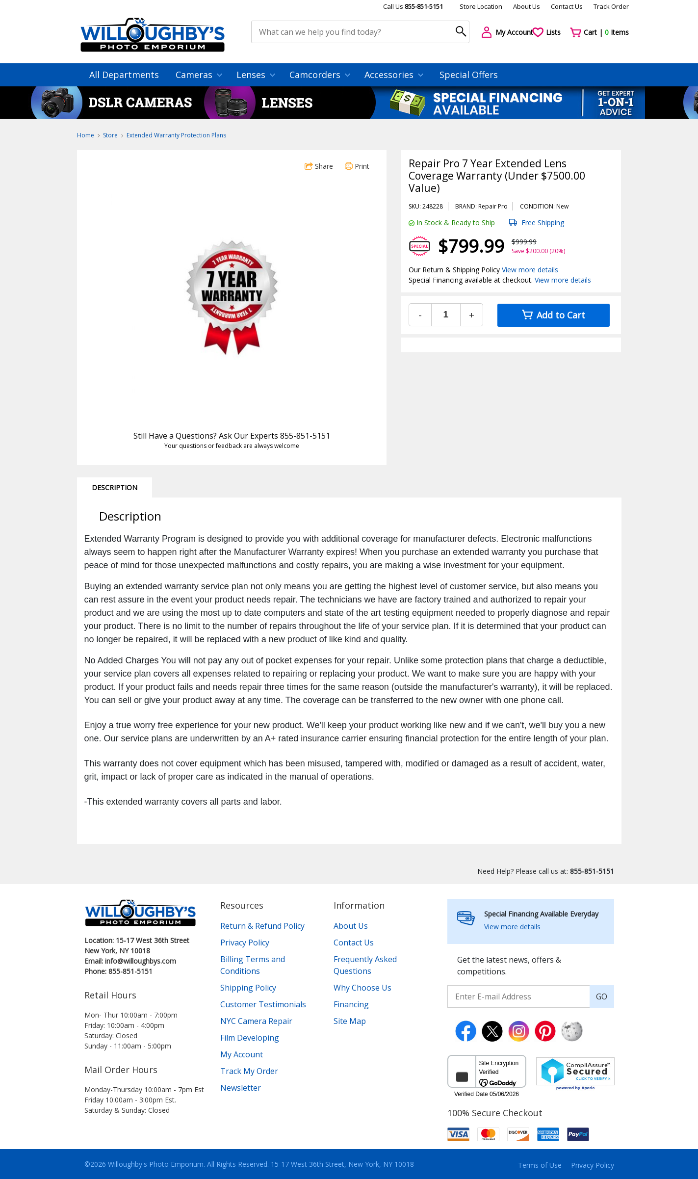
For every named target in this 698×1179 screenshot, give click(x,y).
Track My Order (249, 1071)
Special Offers (468, 74)
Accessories (393, 74)
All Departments (124, 74)
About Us (526, 6)
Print (357, 166)
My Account (241, 1054)
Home (85, 135)
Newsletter (240, 1087)
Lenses (255, 74)
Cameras (199, 74)
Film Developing (249, 1037)
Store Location (481, 6)
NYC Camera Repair (256, 1021)
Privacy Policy (244, 942)
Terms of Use (540, 1165)
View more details (530, 269)
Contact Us (567, 6)
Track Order (611, 6)
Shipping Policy (248, 987)
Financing (351, 1004)
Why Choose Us (362, 987)
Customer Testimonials (263, 1004)
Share (319, 166)
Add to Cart (553, 315)
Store (110, 135)
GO (601, 996)
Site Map (350, 1021)
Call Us (413, 6)
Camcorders (319, 74)
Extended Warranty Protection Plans (176, 135)
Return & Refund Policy (262, 925)
